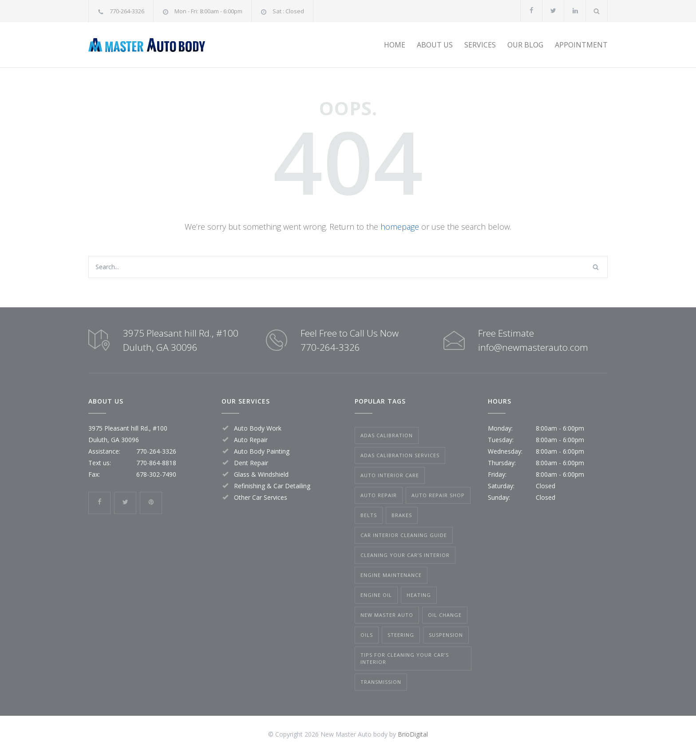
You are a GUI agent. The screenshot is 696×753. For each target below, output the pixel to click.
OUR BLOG (525, 45)
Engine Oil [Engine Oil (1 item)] (376, 595)
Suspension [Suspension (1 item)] (446, 634)
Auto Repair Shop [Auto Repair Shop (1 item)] (438, 495)
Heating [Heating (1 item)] (419, 595)
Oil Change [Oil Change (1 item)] (445, 615)
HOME (394, 45)
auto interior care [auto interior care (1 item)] (389, 475)
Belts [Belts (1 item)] (368, 515)
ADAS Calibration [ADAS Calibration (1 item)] (386, 435)
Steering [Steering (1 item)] (401, 634)
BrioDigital (413, 734)
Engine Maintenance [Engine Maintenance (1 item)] (391, 575)
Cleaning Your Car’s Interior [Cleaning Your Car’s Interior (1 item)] (405, 555)
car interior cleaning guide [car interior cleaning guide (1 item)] (403, 535)
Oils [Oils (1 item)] (366, 634)
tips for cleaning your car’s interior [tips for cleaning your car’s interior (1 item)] (404, 658)
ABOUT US (435, 45)
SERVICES (480, 45)
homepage (399, 226)
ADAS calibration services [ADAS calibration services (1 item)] (399, 455)
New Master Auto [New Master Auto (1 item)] (386, 615)
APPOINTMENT (581, 45)
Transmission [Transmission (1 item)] (380, 681)
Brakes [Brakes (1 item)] (402, 515)
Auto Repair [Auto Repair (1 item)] (378, 495)
